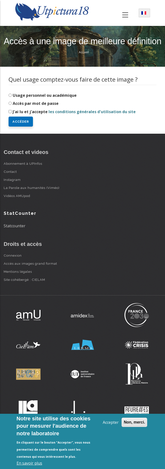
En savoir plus (29, 463)
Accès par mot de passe (36, 103)
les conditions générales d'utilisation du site (92, 111)
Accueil (84, 52)
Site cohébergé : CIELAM (24, 280)
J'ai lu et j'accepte (74, 111)
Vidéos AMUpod (17, 196)
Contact (10, 172)
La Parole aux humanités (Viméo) (32, 188)
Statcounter (14, 226)
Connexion (13, 255)
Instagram (12, 180)
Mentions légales (18, 271)
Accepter (111, 422)
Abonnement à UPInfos (23, 163)
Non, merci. (134, 422)
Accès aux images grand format (30, 263)
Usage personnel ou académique (45, 95)
